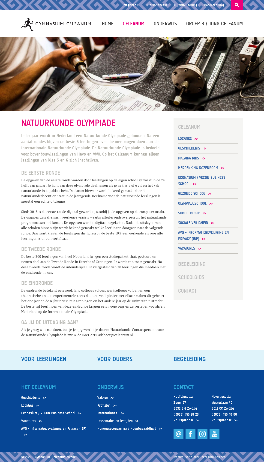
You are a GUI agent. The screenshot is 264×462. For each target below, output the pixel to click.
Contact (187, 291)
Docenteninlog (214, 5)
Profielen (104, 405)
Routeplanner (183, 420)
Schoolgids (191, 277)
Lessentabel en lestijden (115, 421)
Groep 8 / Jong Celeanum (214, 24)
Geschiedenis (189, 148)
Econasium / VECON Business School (201, 180)
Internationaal (107, 413)
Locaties (185, 138)
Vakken (102, 398)
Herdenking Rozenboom (198, 168)
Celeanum (133, 24)
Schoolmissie (189, 213)
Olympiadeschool (192, 203)
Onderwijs (165, 24)
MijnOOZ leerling (185, 5)
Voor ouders (114, 359)
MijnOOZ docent (156, 5)
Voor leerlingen (43, 359)
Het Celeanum (38, 387)
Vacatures (186, 248)
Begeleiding (192, 264)
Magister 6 (131, 5)
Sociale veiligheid (193, 223)
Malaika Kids (188, 158)
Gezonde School (191, 193)
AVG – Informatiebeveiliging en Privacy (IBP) (203, 235)
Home (108, 24)
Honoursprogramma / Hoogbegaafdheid (126, 428)
